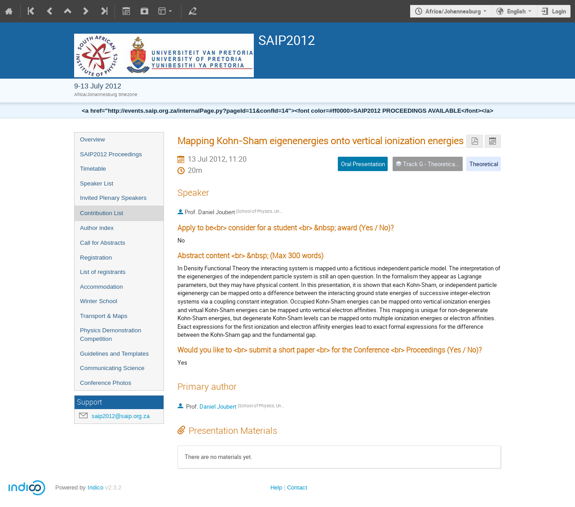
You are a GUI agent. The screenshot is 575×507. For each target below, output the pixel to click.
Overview (92, 139)
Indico (95, 487)
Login (559, 11)
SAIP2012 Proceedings (111, 154)
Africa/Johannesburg (453, 11)
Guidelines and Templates (114, 353)
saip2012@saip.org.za (121, 416)
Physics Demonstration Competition (110, 334)
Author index (97, 228)
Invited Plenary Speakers (113, 197)
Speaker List (96, 183)
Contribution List (101, 213)
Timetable (93, 168)
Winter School (98, 301)
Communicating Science (112, 368)
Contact (297, 487)
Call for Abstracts (102, 242)
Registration (96, 257)
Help (276, 487)
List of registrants (102, 272)
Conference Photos (105, 382)
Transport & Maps (103, 316)
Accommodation (101, 286)
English (516, 11)
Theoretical (483, 164)
